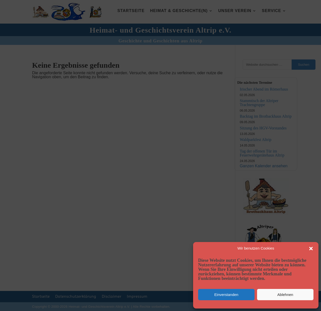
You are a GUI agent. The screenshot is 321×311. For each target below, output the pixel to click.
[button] (310, 248)
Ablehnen (285, 294)
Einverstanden (226, 294)
